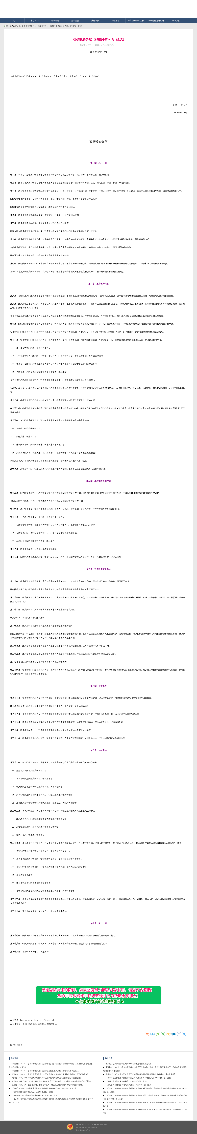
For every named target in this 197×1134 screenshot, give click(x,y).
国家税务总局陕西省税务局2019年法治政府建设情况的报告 (128, 1064)
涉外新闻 (95, 20)
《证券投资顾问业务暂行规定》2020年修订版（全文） (33, 1092)
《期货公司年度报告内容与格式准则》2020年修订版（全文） (35, 1095)
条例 (35, 1024)
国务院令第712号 (98, 52)
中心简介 (35, 20)
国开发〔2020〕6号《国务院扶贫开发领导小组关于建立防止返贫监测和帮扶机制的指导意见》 (48, 1085)
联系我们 (176, 20)
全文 (57, 1024)
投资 (30, 1024)
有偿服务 (115, 20)
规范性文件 (42, 26)
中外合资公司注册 (156, 20)
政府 (25, 1024)
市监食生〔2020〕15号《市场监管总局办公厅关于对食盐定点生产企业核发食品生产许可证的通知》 (50, 1074)
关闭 (19, 1045)
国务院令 (42, 1024)
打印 (13, 1045)
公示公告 (75, 20)
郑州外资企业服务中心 (27, 26)
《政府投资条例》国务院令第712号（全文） (66, 26)
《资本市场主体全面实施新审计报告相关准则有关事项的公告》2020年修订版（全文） (45, 1088)
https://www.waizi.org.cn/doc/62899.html (37, 1020)
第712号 (50, 1024)
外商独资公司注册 (136, 20)
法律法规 (55, 20)
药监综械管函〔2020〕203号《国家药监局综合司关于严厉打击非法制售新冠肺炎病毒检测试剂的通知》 (52, 1081)
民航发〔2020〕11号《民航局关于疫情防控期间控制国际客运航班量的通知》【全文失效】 (141, 1074)
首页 (14, 20)
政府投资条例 (18, 76)
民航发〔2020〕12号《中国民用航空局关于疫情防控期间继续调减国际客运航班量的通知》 (47, 1078)
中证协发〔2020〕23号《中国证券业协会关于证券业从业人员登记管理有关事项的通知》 (46, 1071)
